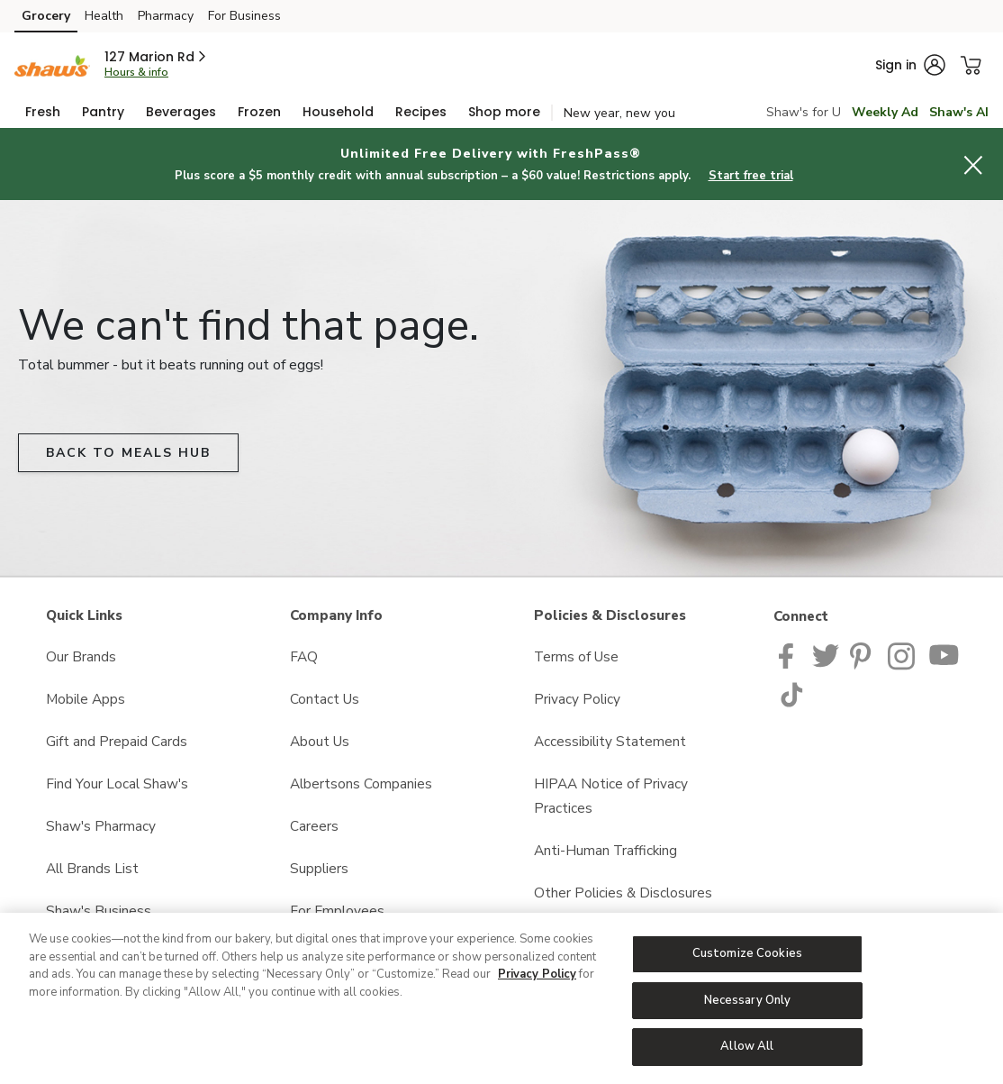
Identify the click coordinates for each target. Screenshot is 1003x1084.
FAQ (304, 656)
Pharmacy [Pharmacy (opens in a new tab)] (166, 15)
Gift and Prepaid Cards (116, 741)
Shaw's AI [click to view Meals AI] (959, 112)
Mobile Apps (85, 698)
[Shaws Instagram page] (902, 655)
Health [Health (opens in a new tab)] (104, 15)
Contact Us (324, 698)
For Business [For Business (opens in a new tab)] (244, 15)
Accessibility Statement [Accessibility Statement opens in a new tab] (610, 741)
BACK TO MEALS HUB (128, 452)
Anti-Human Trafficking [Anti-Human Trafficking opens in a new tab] (605, 850)
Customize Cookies (747, 953)
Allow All (746, 1046)
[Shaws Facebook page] (790, 655)
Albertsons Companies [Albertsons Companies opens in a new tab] (361, 783)
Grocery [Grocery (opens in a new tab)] (46, 15)
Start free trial (751, 176)
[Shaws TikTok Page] (791, 692)
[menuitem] (42, 112)
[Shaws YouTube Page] (944, 655)
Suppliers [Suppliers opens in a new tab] (319, 868)
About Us (319, 741)
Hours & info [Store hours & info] (136, 72)
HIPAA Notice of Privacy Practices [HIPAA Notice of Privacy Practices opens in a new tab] (611, 795)
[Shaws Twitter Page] (826, 655)
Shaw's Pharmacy (101, 825)
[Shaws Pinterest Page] (863, 655)
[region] (501, 998)
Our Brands (81, 656)
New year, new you (619, 113)
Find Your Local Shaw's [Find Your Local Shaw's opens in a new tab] (117, 783)
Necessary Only (747, 1000)
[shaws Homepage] (52, 64)
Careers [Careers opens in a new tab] (314, 825)
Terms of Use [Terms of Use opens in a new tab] (576, 656)
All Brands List (92, 868)
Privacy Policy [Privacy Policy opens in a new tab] (577, 698)
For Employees (337, 910)
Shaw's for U (803, 112)
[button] (156, 57)
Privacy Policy (537, 974)
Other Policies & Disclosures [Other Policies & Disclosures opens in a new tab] (623, 892)
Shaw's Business (98, 910)
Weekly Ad (885, 112)
